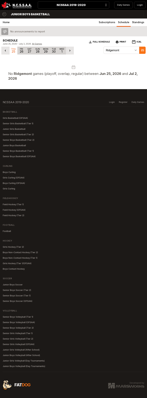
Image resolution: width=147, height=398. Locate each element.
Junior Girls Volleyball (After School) (21, 349)
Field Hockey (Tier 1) (13, 204)
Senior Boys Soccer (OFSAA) (17, 301)
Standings (138, 22)
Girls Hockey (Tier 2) (13, 247)
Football (7, 231)
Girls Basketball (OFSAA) (15, 118)
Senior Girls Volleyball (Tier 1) (18, 333)
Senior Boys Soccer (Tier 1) (17, 295)
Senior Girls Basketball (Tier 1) (18, 123)
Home (6, 22)
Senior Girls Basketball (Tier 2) (18, 134)
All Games (37, 44)
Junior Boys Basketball (14, 145)
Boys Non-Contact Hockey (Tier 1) (20, 258)
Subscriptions (107, 22)
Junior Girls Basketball (14, 129)
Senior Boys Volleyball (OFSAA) (19, 322)
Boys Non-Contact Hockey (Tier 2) (20, 252)
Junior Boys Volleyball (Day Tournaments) (24, 366)
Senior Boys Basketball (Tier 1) (18, 151)
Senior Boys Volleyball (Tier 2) (18, 328)
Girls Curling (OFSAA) (13, 177)
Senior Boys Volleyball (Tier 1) (18, 317)
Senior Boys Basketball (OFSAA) (19, 156)
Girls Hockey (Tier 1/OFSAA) (17, 263)
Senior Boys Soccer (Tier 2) (17, 290)
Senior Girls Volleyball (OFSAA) (18, 344)
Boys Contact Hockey (14, 269)
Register (123, 102)
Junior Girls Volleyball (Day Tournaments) (24, 360)
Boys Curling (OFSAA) (14, 183)
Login (140, 5)
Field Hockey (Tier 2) (13, 215)
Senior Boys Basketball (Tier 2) (18, 140)
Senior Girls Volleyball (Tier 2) (18, 338)
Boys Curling (9, 172)
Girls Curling (9, 188)
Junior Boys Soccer (13, 284)
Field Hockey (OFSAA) (14, 210)
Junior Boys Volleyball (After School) (21, 355)
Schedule (123, 22)
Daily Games (123, 5)
